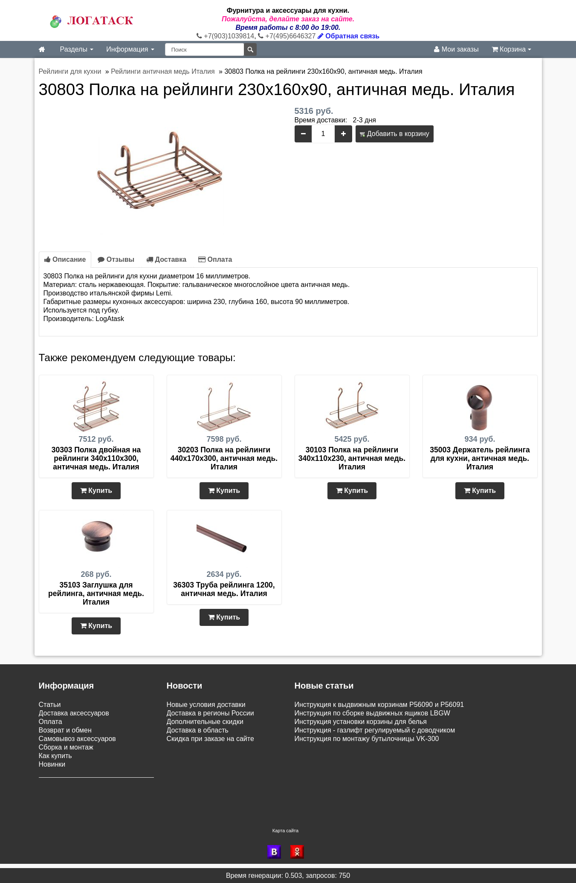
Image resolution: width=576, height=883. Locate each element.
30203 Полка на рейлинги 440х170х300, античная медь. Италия (224, 458)
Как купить (55, 755)
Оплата (215, 259)
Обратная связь (348, 36)
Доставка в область (198, 730)
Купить (96, 490)
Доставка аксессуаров (74, 713)
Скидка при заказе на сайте (210, 738)
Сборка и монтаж (66, 747)
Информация (130, 49)
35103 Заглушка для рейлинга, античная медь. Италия (96, 593)
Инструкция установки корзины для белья (361, 721)
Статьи (50, 704)
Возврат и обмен (65, 730)
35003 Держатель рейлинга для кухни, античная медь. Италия (480, 458)
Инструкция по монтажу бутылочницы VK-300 (367, 738)
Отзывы (116, 259)
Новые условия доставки (206, 704)
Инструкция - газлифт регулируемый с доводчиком (375, 730)
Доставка (166, 259)
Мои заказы (456, 49)
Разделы (77, 49)
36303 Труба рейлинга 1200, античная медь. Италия (224, 589)
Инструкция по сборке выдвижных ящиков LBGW (372, 713)
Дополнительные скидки (205, 721)
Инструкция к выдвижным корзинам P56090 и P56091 (379, 704)
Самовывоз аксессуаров (77, 738)
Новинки (52, 764)
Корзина (511, 49)
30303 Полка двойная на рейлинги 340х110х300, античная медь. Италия (96, 458)
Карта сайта (285, 830)
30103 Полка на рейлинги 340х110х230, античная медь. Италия (351, 458)
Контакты (53, 799)
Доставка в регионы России (210, 713)
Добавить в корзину (394, 133)
